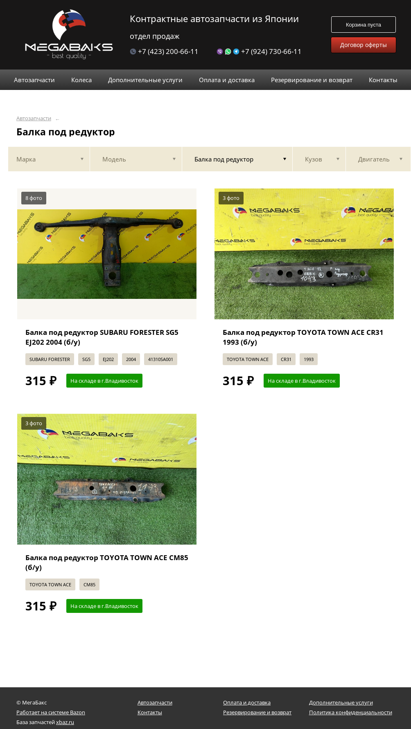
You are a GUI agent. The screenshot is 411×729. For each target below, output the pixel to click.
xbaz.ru (65, 722)
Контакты (150, 712)
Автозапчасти (33, 118)
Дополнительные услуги (341, 702)
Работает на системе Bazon (50, 712)
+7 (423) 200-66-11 (164, 51)
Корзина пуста (363, 25)
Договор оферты (363, 45)
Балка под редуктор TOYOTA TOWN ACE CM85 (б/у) (106, 562)
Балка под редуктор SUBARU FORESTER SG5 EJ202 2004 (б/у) (101, 337)
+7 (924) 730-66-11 (259, 51)
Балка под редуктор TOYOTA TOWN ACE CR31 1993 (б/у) (303, 337)
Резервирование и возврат (257, 712)
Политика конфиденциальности (350, 712)
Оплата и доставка (247, 702)
